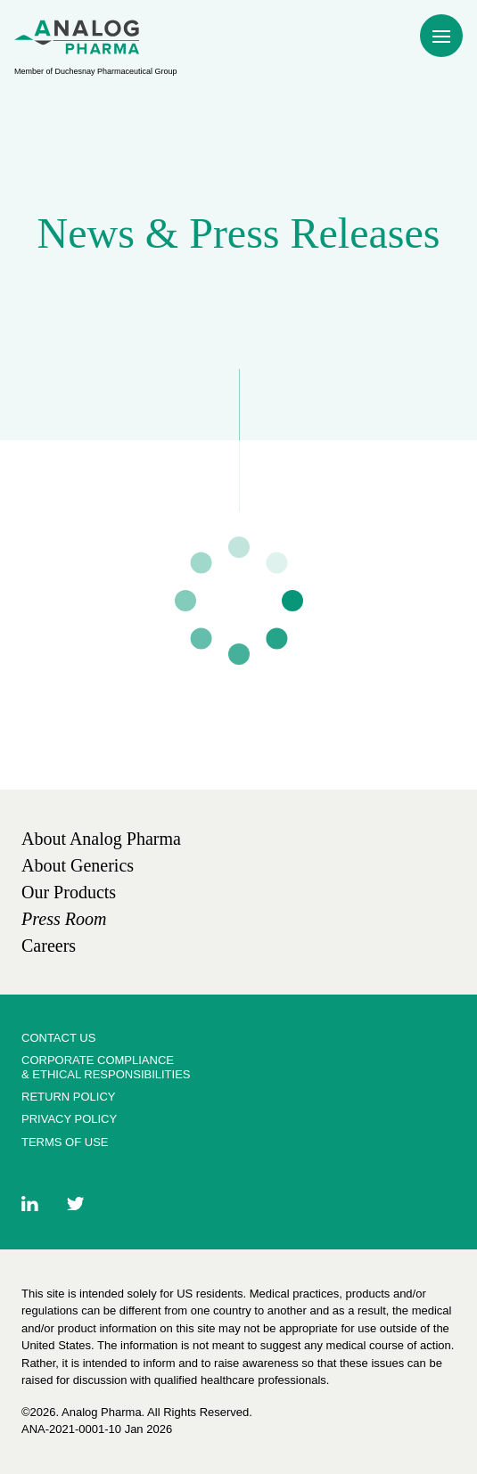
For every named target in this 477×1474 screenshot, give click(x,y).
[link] (101, 838)
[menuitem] (76, 37)
